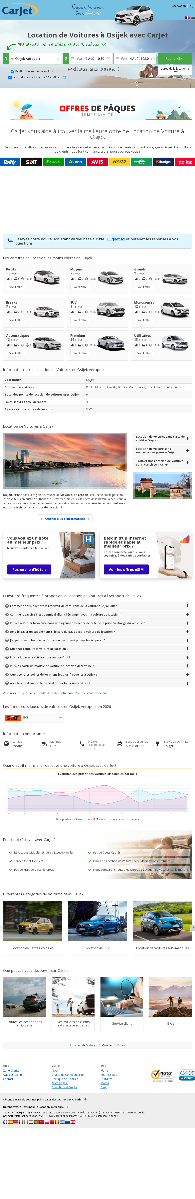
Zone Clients (11, 1070)
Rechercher (175, 58)
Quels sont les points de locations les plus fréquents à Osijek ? (53, 674)
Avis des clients (13, 1075)
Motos (104, 1083)
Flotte (104, 1070)
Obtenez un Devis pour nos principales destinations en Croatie (42, 1099)
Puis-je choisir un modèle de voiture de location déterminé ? (52, 666)
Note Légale (60, 1083)
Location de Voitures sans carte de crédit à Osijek (160, 438)
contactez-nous (97, 693)
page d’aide (75, 693)
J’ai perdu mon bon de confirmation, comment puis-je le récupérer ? (57, 640)
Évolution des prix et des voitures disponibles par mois (97, 774)
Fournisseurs (108, 1075)
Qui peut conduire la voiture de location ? (39, 649)
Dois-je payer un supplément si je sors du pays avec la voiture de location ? (62, 632)
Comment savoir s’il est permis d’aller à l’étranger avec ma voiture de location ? (66, 614)
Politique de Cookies (65, 1079)
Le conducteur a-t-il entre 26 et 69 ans (39, 77)
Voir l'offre (16, 287)
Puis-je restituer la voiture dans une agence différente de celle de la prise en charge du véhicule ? (77, 623)
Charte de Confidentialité (68, 1075)
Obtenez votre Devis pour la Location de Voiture (33, 1107)
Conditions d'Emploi (64, 1087)
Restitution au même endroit (34, 71)
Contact (8, 1079)
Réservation (178, 6)
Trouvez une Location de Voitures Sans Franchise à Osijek (159, 462)
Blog (103, 1087)
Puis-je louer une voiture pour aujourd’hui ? (40, 657)
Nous (55, 1070)
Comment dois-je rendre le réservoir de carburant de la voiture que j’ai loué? (63, 606)
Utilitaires (106, 1079)
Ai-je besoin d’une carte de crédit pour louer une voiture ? (50, 683)
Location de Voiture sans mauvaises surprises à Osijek (156, 450)
